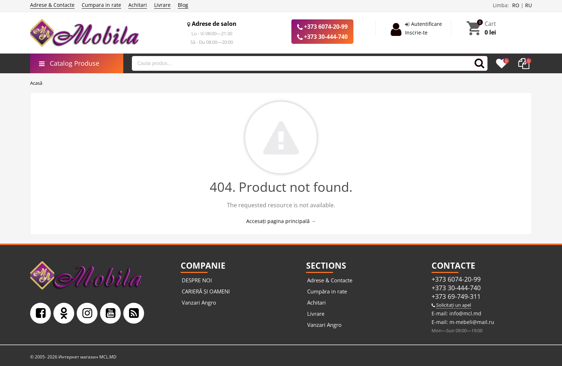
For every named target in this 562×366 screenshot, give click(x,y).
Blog (183, 4)
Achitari (137, 4)
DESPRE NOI (197, 280)
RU (528, 5)
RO (515, 5)
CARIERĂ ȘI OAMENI (206, 291)
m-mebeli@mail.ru (471, 322)
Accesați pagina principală (278, 221)
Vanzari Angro (199, 302)
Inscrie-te (416, 32)
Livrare (162, 4)
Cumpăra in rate (327, 291)
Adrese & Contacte (52, 4)
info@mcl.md (464, 313)
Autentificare (426, 23)
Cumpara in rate (101, 4)
